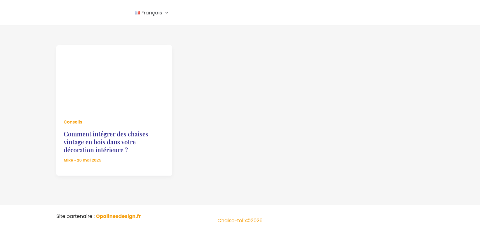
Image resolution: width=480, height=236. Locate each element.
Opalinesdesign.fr (118, 216)
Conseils (73, 122)
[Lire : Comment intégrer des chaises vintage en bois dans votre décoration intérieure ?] (114, 77)
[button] (165, 13)
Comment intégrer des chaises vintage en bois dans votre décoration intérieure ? (106, 142)
